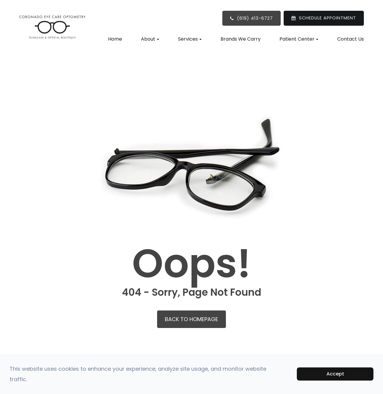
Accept (335, 373)
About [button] (150, 39)
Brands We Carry (241, 39)
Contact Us (350, 39)
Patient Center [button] (298, 39)
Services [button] (190, 39)
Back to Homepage (191, 319)
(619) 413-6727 (255, 18)
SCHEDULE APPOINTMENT (327, 18)
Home (115, 39)
